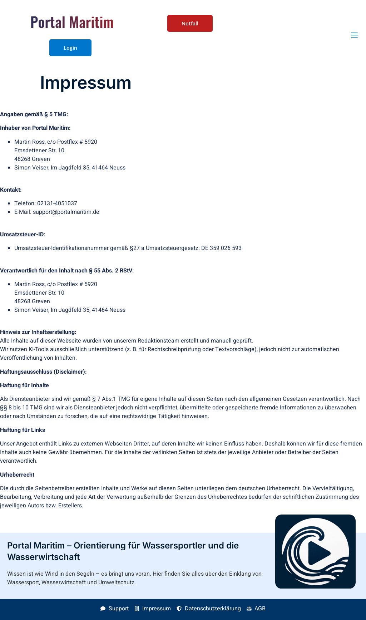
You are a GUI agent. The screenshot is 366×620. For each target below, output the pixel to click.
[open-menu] (354, 35)
